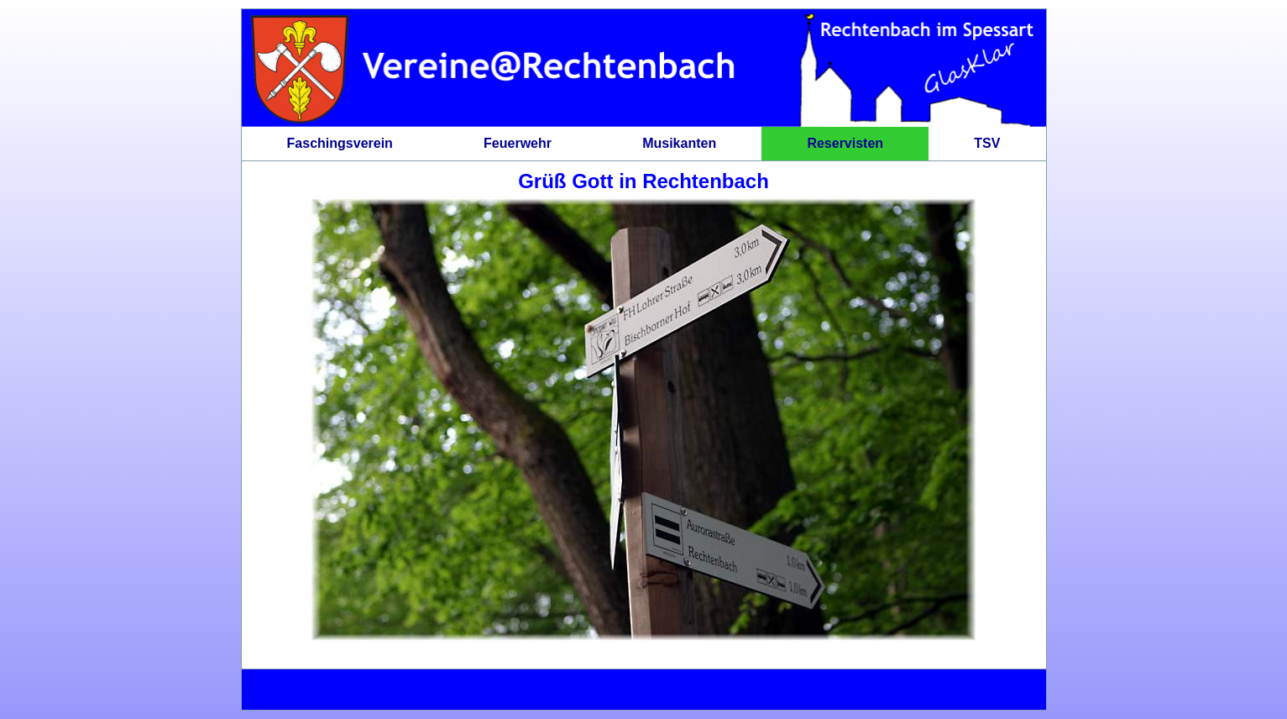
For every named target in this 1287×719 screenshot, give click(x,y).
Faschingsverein (340, 143)
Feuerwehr (518, 143)
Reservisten (845, 143)
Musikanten (679, 143)
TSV (987, 143)
